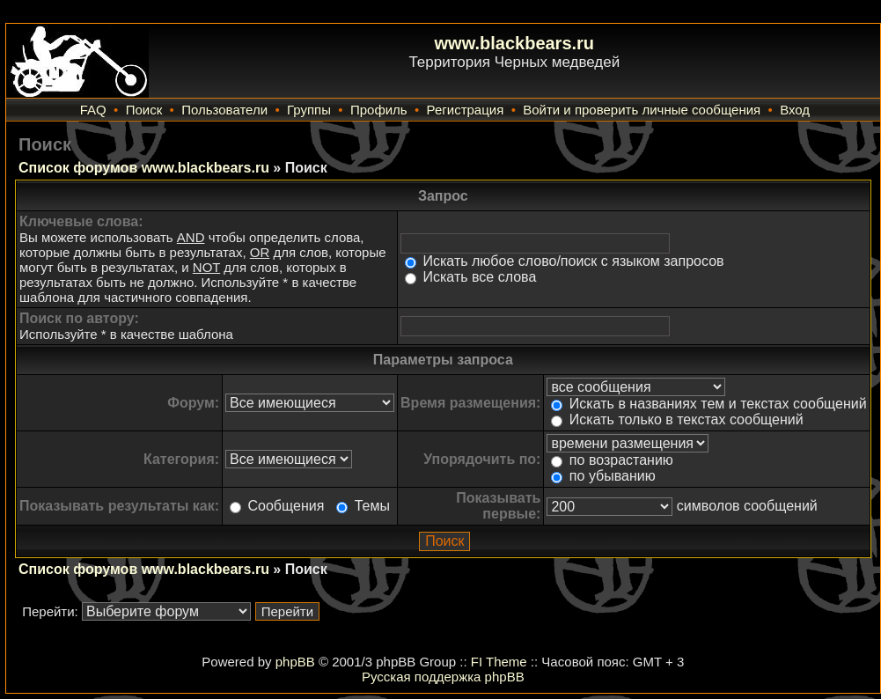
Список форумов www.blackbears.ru (143, 167)
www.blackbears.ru (515, 43)
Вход (795, 109)
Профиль (378, 109)
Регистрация (465, 109)
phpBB (295, 661)
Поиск (144, 109)
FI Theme (499, 661)
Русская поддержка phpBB (443, 676)
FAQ (93, 109)
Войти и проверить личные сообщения (641, 109)
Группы (309, 109)
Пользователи (224, 109)
